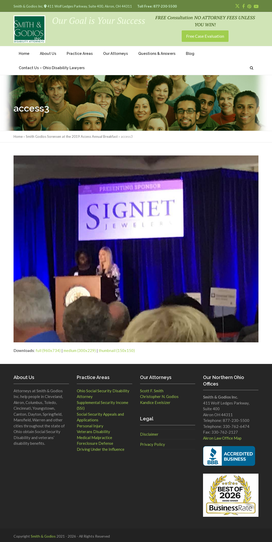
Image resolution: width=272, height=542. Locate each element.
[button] (251, 65)
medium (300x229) (80, 348)
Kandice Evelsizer (155, 399)
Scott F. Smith (151, 388)
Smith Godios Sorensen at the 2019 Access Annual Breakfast (72, 134)
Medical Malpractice (94, 435)
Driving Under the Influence (100, 446)
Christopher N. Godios (159, 394)
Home (18, 134)
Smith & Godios (43, 534)
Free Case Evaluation (205, 34)
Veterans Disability (93, 429)
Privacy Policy (152, 442)
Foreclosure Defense (95, 441)
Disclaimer (149, 431)
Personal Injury (90, 423)
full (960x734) (48, 348)
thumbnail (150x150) (117, 348)
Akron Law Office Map (222, 435)
